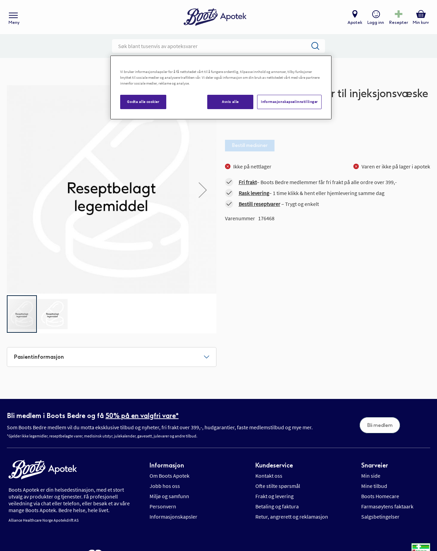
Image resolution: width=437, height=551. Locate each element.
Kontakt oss (268, 475)
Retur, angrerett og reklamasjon (291, 516)
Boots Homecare (380, 496)
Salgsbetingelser (380, 516)
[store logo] (215, 17)
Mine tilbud (374, 485)
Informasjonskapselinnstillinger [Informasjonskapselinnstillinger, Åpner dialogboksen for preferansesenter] (289, 101)
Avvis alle (230, 101)
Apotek (355, 22)
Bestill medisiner (250, 145)
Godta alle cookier (143, 101)
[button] (53, 314)
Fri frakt (248, 182)
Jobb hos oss (165, 485)
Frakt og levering (274, 496)
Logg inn (375, 22)
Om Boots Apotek (169, 475)
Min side (370, 475)
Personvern (163, 506)
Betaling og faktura (277, 506)
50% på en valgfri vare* (142, 416)
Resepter (398, 22)
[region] (221, 87)
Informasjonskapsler (173, 516)
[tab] (111, 357)
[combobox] (218, 46)
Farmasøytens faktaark (387, 506)
